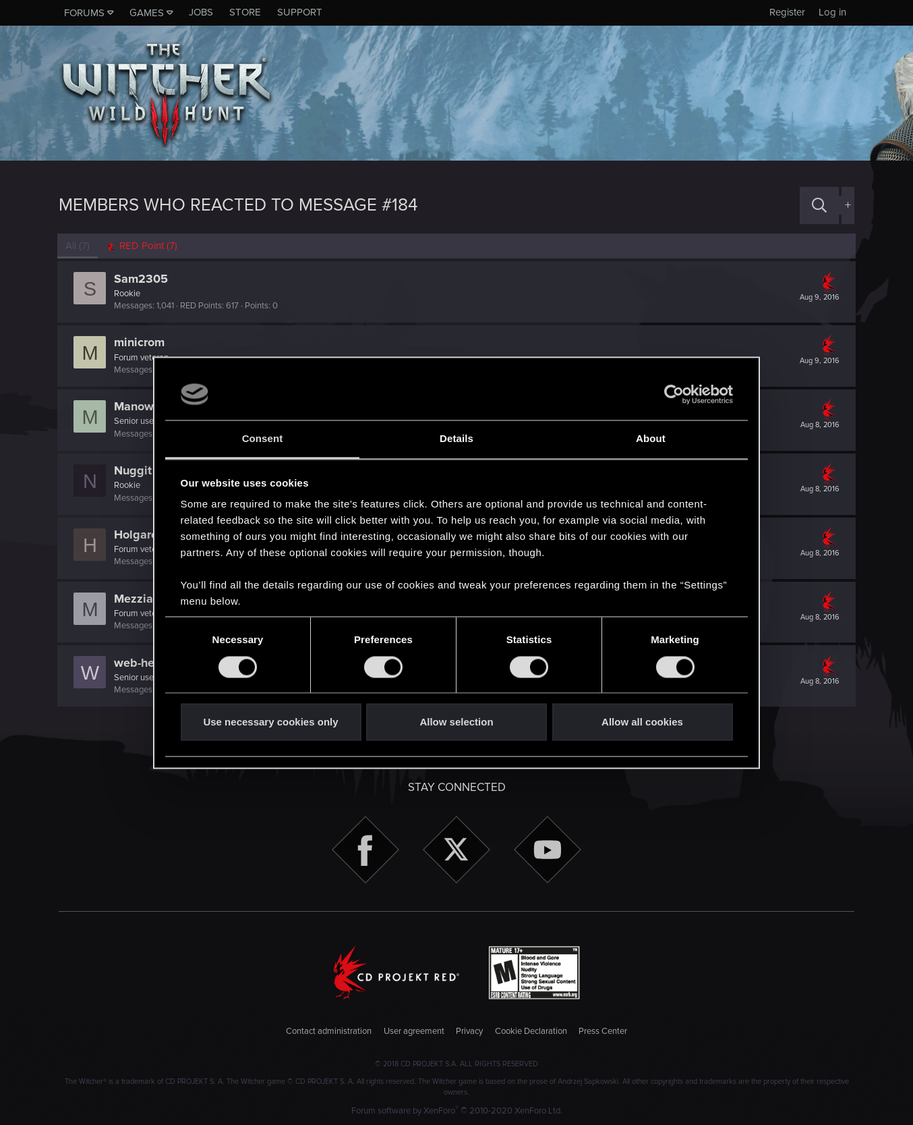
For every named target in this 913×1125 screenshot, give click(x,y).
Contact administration (329, 1031)
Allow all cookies (642, 722)
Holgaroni (142, 534)
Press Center (603, 1031)
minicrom (140, 342)
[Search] (819, 205)
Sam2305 (142, 278)
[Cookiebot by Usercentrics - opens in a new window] (674, 394)
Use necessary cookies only (270, 722)
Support (299, 12)
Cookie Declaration (531, 1031)
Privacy (469, 1031)
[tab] (143, 246)
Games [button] (146, 13)
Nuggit (134, 470)
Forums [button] (84, 13)
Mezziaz (137, 598)
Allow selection (456, 722)
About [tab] (651, 439)
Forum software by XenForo (456, 1110)
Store (245, 12)
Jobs (201, 12)
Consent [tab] (262, 439)
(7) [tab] (79, 246)
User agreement (414, 1031)
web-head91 (148, 662)
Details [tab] (456, 439)
